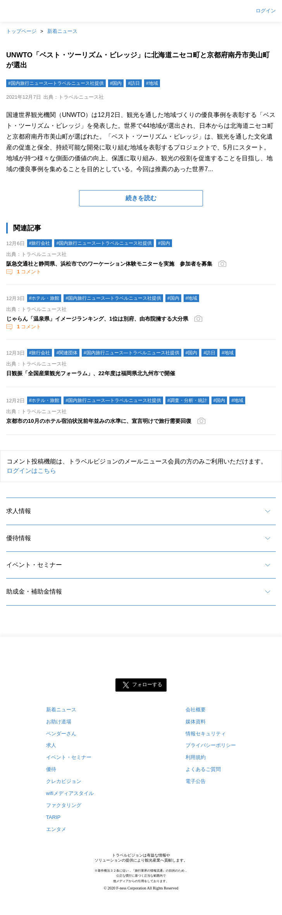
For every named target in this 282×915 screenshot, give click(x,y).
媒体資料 (196, 721)
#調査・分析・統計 (187, 400)
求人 (51, 745)
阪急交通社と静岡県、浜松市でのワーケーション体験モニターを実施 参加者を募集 (109, 264)
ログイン (266, 11)
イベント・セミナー (34, 564)
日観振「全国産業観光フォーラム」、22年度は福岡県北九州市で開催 (90, 373)
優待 (51, 769)
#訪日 (134, 83)
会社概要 (196, 709)
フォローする (147, 684)
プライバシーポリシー (211, 745)
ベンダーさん (61, 733)
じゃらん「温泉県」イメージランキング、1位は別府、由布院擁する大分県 (97, 319)
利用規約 (196, 757)
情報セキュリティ (206, 733)
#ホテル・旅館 (44, 298)
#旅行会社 (39, 243)
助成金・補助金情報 (34, 591)
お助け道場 (58, 721)
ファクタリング (63, 805)
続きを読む (141, 198)
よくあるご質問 (203, 769)
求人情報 (18, 511)
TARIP (53, 817)
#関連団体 (66, 352)
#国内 (116, 83)
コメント (28, 272)
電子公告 (196, 781)
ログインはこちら (31, 470)
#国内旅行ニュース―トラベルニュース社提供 (56, 83)
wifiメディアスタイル (70, 793)
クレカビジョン (63, 781)
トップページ (21, 31)
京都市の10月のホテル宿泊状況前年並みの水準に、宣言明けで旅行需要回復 (98, 421)
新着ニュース (62, 31)
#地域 (152, 83)
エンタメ (56, 829)
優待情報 (18, 538)
